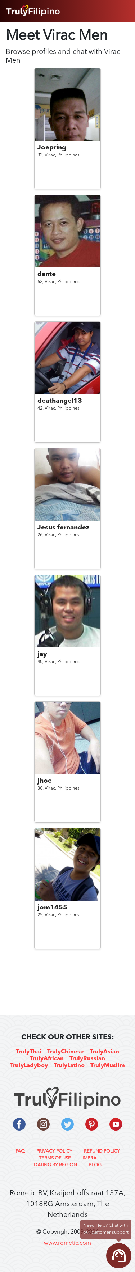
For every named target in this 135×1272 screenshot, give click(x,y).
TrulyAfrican (47, 1059)
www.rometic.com (67, 1243)
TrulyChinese (65, 1052)
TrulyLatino (69, 1066)
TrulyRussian (87, 1059)
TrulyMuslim (107, 1066)
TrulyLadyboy (29, 1066)
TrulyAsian (104, 1052)
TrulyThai (28, 1052)
